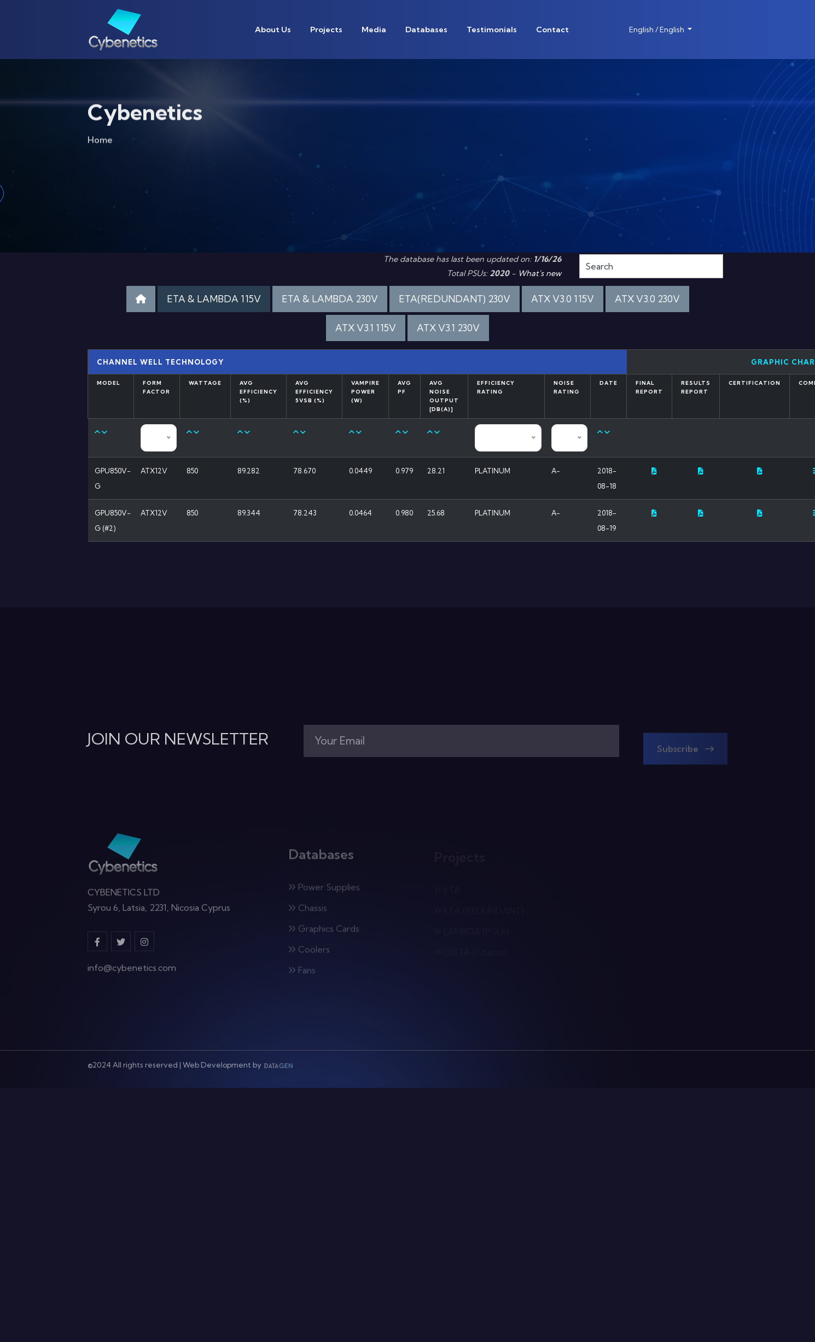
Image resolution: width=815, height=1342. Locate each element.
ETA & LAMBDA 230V (330, 298)
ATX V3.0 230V (647, 298)
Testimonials (492, 29)
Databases (426, 29)
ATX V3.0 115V (562, 298)
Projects (326, 29)
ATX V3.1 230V (448, 327)
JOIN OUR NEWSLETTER (178, 739)
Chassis (307, 911)
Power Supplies (324, 890)
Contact (552, 29)
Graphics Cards (323, 932)
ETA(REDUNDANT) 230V (454, 298)
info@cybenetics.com (132, 971)
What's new (539, 273)
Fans (302, 973)
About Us (273, 29)
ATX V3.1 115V (365, 327)
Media (374, 29)
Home (100, 142)
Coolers (309, 952)
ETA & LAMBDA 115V (214, 298)
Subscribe (685, 752)
